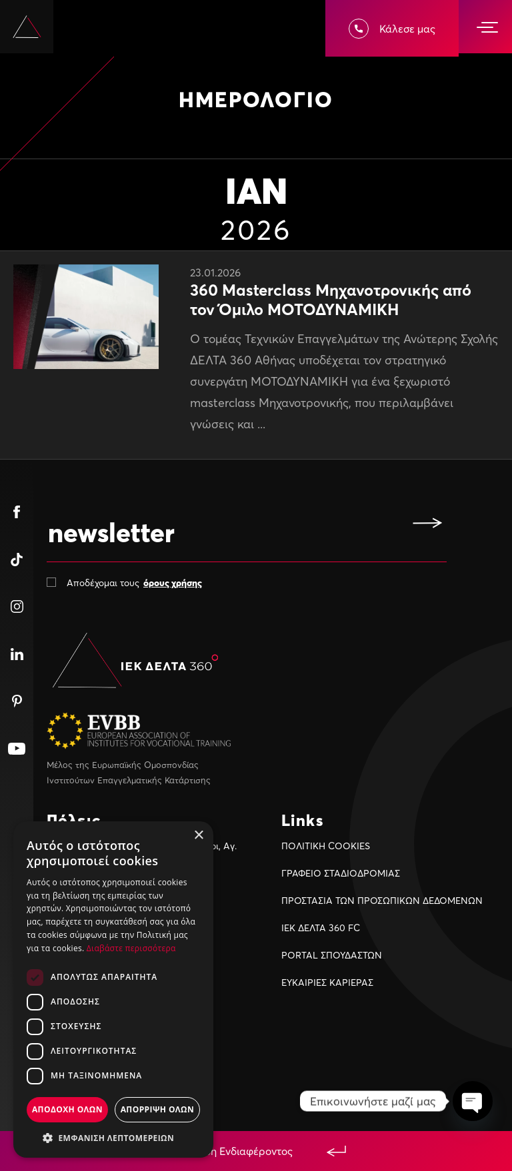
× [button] (198, 836)
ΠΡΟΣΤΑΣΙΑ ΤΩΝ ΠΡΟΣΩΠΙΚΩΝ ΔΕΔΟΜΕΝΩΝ (382, 900)
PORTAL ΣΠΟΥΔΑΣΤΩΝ (331, 955)
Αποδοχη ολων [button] (67, 1109)
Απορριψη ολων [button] (157, 1109)
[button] (113, 1137)
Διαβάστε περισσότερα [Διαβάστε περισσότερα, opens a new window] (131, 948)
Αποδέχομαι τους (134, 582)
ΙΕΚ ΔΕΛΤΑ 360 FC (320, 927)
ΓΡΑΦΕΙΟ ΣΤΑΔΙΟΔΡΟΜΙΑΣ (340, 873)
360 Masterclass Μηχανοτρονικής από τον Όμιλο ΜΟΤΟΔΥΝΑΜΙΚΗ (330, 299)
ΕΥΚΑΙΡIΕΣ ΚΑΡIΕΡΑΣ (327, 982)
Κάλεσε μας (392, 29)
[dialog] (113, 989)
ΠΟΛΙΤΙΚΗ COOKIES (325, 845)
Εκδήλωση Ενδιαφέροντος (256, 1151)
